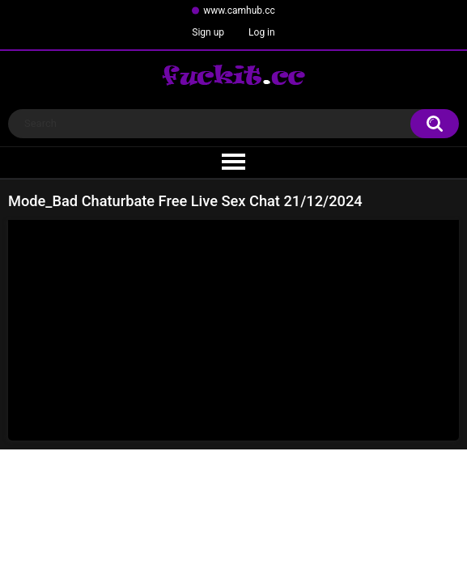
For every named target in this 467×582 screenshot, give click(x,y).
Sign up (208, 32)
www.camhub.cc (239, 10)
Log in (261, 32)
